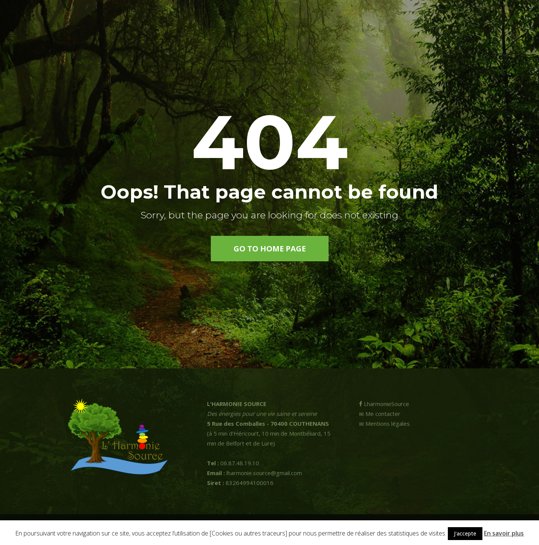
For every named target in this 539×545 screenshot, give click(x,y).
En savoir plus (504, 533)
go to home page (270, 248)
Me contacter (379, 413)
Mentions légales (384, 423)
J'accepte (465, 533)
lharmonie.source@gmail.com (254, 473)
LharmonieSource (384, 404)
